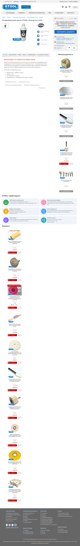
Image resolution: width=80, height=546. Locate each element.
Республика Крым (28, 533)
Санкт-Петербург (46, 530)
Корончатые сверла (11, 519)
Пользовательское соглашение (49, 524)
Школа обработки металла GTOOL (30, 520)
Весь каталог (10, 521)
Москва (43, 532)
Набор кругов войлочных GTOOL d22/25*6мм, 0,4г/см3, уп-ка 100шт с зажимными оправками (14, 491)
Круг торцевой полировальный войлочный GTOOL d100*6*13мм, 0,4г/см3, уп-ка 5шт (14, 353)
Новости (44, 514)
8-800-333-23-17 (12, 527)
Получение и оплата (64, 513)
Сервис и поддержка (73, 1)
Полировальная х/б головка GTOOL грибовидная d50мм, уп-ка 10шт (14, 270)
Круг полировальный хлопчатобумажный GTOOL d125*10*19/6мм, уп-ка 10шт (14, 435)
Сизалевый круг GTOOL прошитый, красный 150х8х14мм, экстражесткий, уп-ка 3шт (14, 298)
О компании (59, 13)
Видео (25, 516)
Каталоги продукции (29, 513)
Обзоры (26, 517)
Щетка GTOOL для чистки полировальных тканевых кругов (15, 325)
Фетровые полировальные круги (32, 85)
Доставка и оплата (63, 1)
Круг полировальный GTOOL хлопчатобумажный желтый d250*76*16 (14, 463)
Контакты (70, 13)
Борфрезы (9, 516)
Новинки (21, 13)
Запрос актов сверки (64, 514)
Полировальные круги (24, 81)
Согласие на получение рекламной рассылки (47, 522)
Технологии (27, 514)
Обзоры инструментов (37, 13)
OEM (49, 13)
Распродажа (10, 13)
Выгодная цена (28, 522)
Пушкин (44, 533)
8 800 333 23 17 (65, 27)
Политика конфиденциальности (47, 517)
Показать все (42, 88)
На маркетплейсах (28, 532)
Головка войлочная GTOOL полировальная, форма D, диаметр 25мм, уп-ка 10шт (66, 153)
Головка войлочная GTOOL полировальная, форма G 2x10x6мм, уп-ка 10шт (14, 380)
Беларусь (26, 530)
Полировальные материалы (13, 514)
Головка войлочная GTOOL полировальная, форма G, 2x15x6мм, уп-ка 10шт (66, 126)
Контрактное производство (65, 516)
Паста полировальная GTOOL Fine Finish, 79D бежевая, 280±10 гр (15, 242)
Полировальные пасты (10, 81)
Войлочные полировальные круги (13, 85)
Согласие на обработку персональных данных (47, 519)
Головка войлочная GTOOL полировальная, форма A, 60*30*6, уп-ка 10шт (14, 407)
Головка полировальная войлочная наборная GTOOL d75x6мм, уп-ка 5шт (66, 71)
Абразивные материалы (12, 513)
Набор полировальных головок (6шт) (66, 181)
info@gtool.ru (16, 1)
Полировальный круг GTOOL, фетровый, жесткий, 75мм (66, 98)
